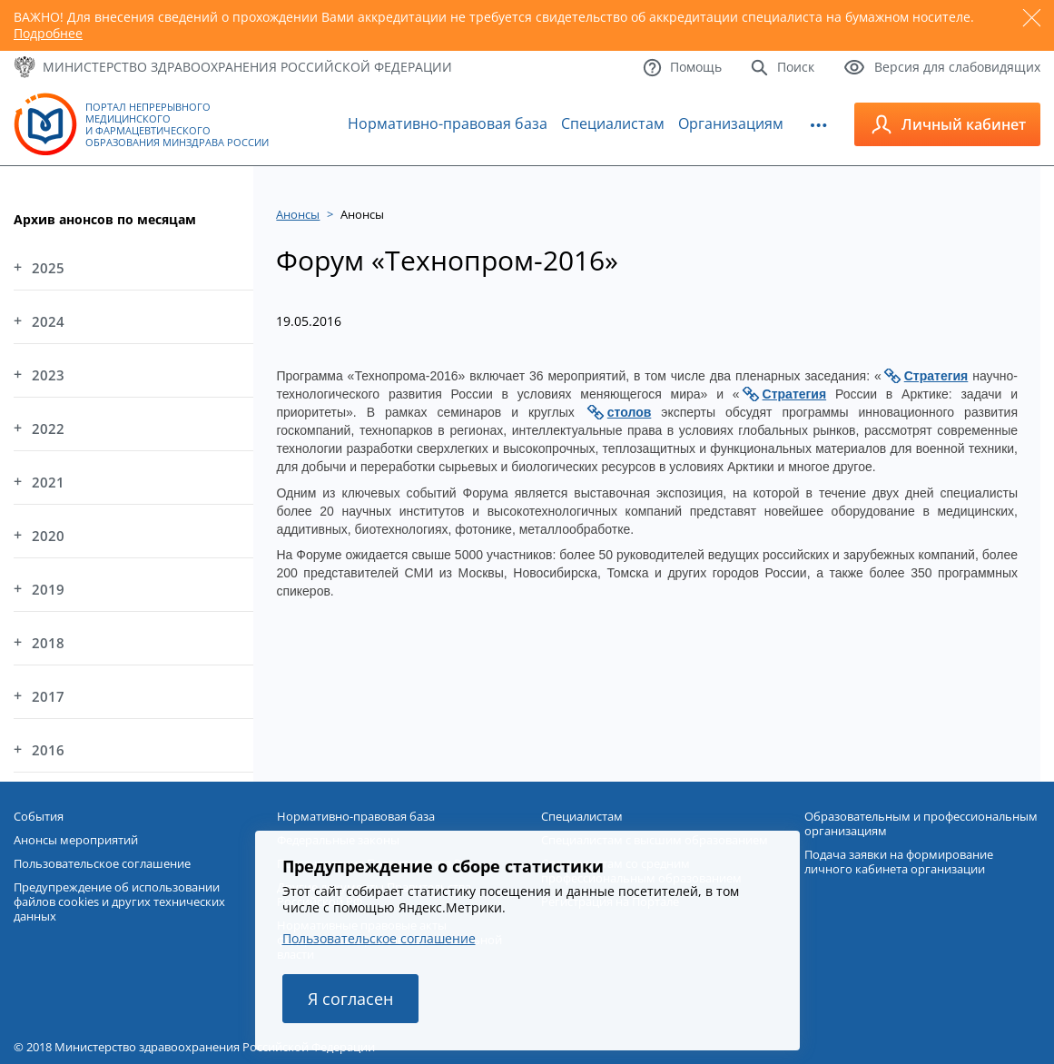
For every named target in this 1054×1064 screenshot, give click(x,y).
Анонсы (298, 214)
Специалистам (613, 123)
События (39, 816)
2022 (48, 428)
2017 (48, 696)
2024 (48, 321)
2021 (48, 482)
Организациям (730, 123)
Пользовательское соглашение (379, 938)
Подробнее (48, 33)
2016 (48, 750)
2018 (48, 643)
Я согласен (350, 999)
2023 (48, 375)
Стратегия (936, 376)
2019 (48, 589)
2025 (48, 268)
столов (629, 412)
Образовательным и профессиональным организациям (921, 823)
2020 (48, 536)
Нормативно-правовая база (447, 123)
